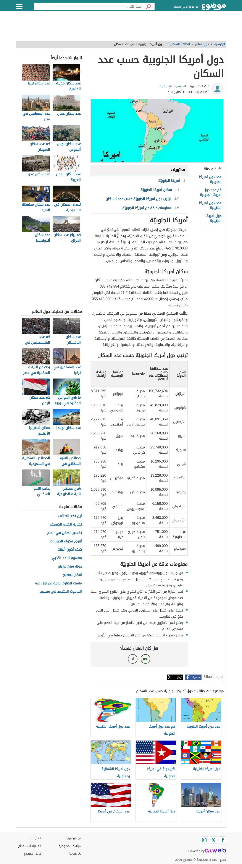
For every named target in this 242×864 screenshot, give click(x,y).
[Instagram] (204, 839)
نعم (145, 658)
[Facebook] (222, 839)
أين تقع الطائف (70, 516)
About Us (75, 854)
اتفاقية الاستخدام (29, 846)
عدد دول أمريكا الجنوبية (210, 179)
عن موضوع (74, 838)
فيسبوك (196, 677)
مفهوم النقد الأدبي (67, 558)
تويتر (179, 677)
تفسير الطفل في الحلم (64, 533)
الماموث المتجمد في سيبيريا (60, 592)
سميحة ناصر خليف (170, 86)
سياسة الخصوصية (69, 846)
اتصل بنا (36, 838)
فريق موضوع (32, 854)
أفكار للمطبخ (72, 575)
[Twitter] (213, 839)
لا (132, 658)
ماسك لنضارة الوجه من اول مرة (58, 583)
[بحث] (148, 6)
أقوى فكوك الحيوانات (66, 541)
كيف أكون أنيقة (70, 550)
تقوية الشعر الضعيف (66, 524)
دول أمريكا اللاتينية (213, 218)
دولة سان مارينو (70, 566)
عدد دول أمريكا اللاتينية (210, 205)
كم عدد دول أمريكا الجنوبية (210, 192)
